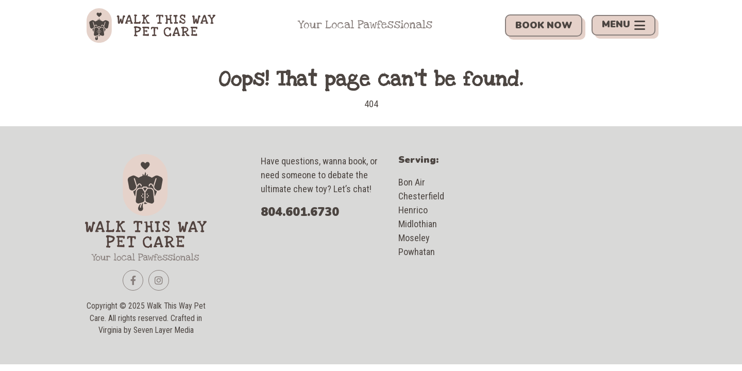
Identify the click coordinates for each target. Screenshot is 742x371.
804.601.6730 (300, 212)
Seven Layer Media (163, 330)
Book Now (543, 25)
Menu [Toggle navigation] (623, 25)
